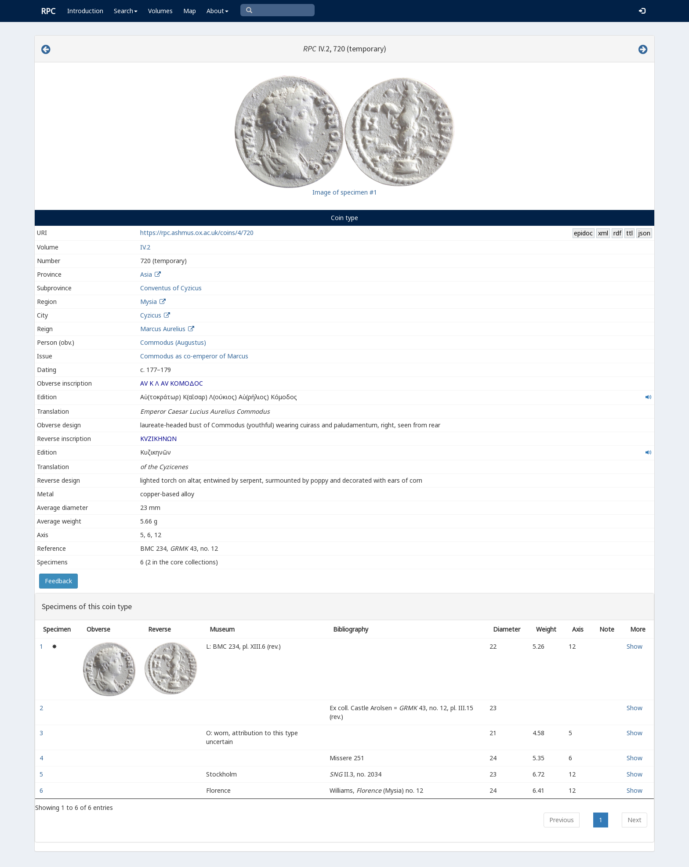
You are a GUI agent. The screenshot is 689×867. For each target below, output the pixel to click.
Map (189, 11)
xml (603, 233)
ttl (629, 233)
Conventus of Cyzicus (171, 288)
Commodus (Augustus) (173, 342)
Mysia (148, 301)
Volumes (160, 11)
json (644, 233)
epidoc (583, 233)
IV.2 (145, 247)
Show (634, 646)
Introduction (85, 11)
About (217, 11)
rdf (617, 233)
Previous (561, 820)
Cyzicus (150, 315)
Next (634, 820)
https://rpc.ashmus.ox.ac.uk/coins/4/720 (197, 232)
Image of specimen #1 (344, 192)
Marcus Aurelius (162, 329)
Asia (146, 274)
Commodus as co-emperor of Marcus (194, 356)
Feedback (58, 581)
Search (126, 11)
